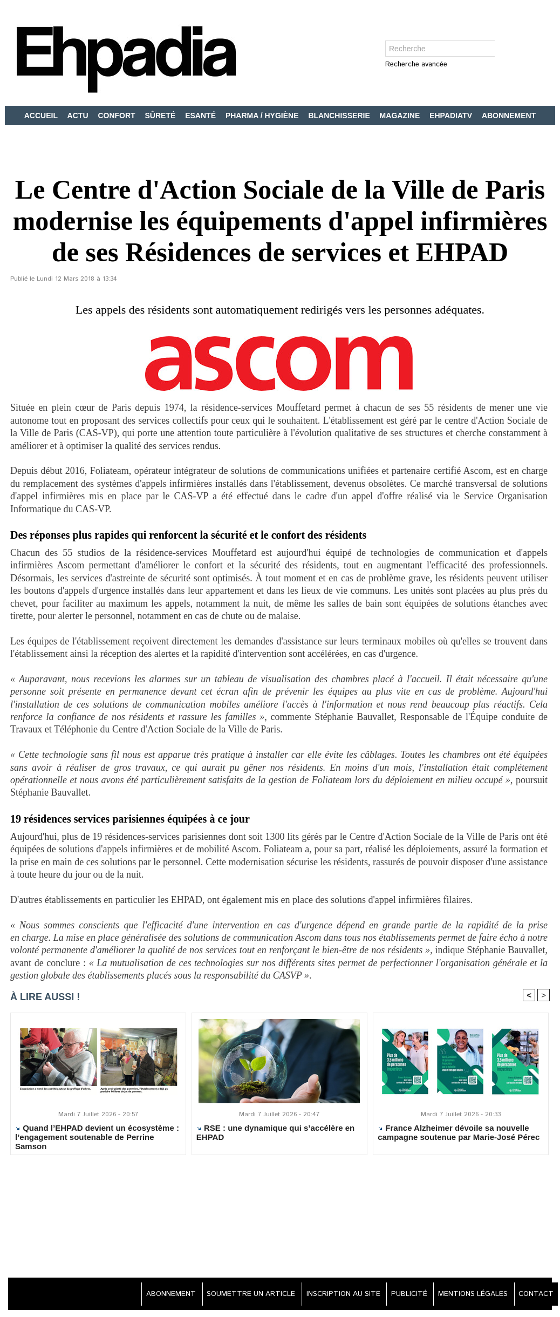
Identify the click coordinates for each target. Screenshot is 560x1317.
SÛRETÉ (161, 115)
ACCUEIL (42, 115)
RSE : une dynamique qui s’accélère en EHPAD (275, 1134)
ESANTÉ (201, 115)
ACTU (79, 115)
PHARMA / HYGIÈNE (263, 115)
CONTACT (534, 1295)
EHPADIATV (451, 115)
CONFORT (117, 115)
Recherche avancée (416, 65)
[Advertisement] (280, 1218)
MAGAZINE (401, 115)
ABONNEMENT (509, 115)
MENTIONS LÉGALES (467, 1295)
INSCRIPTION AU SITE (329, 1295)
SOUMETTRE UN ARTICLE (232, 1295)
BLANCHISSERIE (340, 115)
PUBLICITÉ (400, 1295)
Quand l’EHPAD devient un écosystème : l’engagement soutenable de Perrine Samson (97, 1138)
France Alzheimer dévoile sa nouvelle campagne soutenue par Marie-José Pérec (458, 1134)
